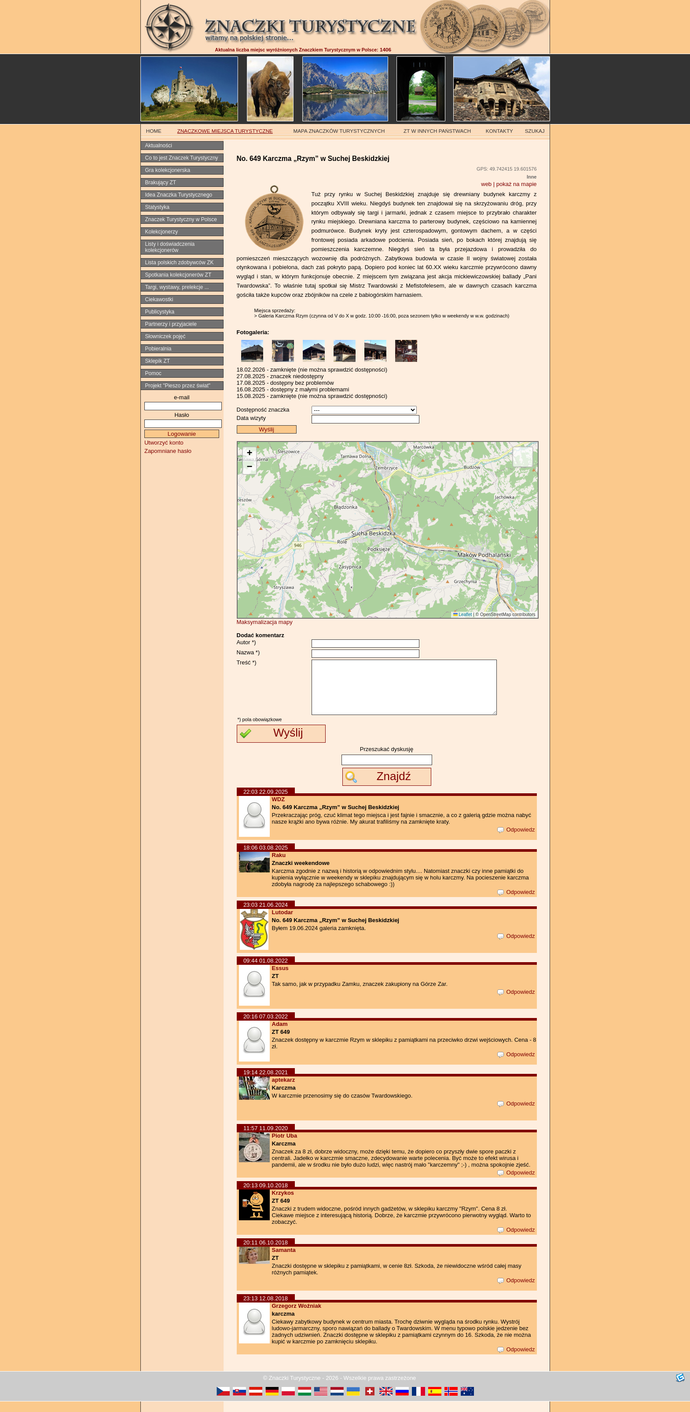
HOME (153, 131)
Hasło (181, 415)
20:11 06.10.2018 (265, 1253)
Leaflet (462, 614)
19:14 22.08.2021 (265, 1083)
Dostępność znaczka (263, 409)
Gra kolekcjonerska (168, 170)
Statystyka (157, 207)
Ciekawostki (159, 299)
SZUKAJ (535, 131)
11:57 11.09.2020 (265, 1138)
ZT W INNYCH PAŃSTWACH (437, 131)
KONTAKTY (499, 131)
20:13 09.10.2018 (265, 1196)
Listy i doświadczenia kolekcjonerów (170, 247)
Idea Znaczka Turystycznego (179, 195)
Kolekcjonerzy (161, 232)
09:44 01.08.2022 (265, 971)
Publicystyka (160, 312)
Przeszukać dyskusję (386, 759)
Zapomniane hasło (167, 451)
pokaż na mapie (516, 184)
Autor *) (246, 642)
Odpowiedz (516, 840)
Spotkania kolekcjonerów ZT (178, 275)
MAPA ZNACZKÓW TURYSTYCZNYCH (339, 131)
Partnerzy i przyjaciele (171, 324)
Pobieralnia (158, 349)
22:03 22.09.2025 (265, 802)
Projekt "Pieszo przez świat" (178, 386)
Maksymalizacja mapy (265, 622)
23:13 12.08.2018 (265, 1309)
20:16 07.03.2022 (265, 1027)
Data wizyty (251, 418)
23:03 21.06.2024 (265, 915)
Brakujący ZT (160, 182)
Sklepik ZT (157, 361)
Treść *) (247, 662)
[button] (249, 454)
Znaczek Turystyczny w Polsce (181, 219)
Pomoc (153, 373)
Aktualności (158, 145)
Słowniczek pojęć (165, 336)
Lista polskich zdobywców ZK (179, 262)
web (486, 184)
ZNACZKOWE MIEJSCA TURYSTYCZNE (225, 131)
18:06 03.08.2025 (265, 858)
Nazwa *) (248, 652)
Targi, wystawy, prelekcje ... (177, 287)
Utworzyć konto (164, 442)
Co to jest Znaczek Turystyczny (181, 158)
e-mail (181, 397)
